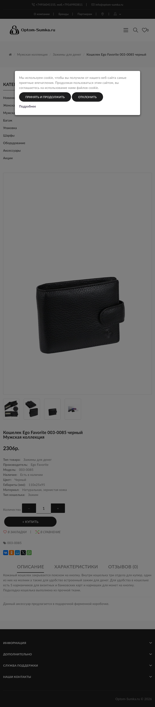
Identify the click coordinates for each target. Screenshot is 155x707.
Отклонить (87, 97)
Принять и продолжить (45, 97)
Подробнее (27, 106)
